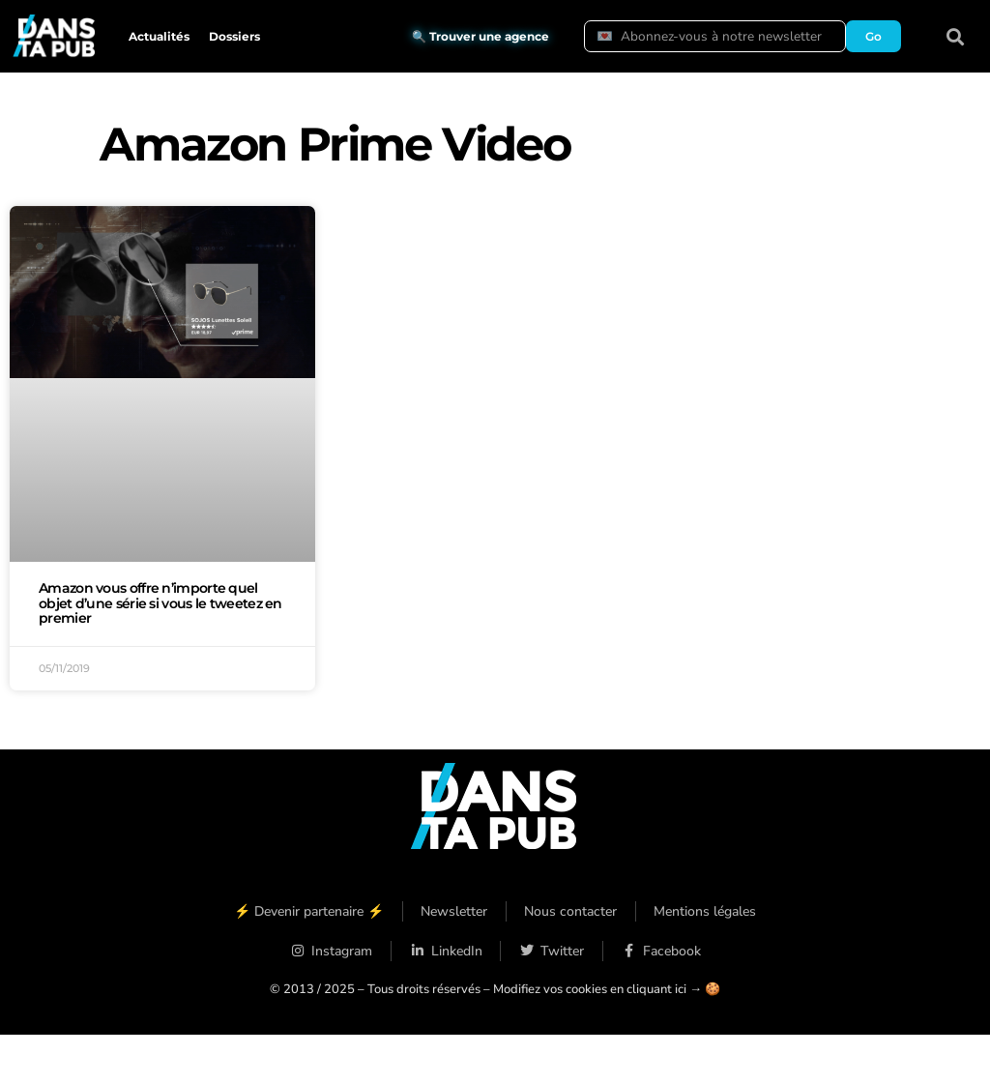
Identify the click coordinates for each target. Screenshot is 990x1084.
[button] (956, 36)
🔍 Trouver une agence (480, 36)
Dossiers (234, 36)
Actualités (159, 36)
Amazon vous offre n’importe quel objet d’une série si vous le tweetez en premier (160, 603)
